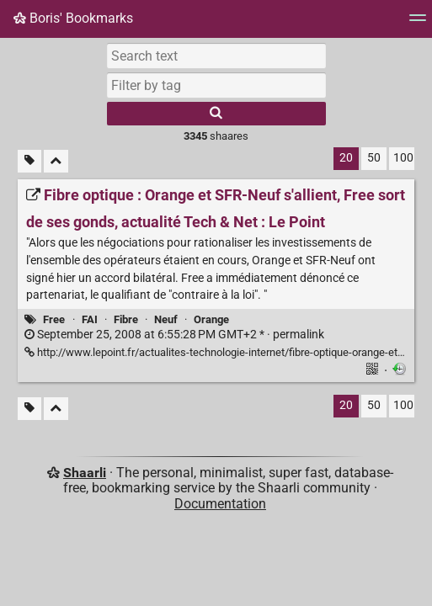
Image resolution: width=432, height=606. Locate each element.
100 (403, 158)
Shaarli (84, 473)
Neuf (166, 319)
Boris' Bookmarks (73, 18)
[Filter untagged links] (29, 161)
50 (374, 158)
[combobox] (216, 85)
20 (346, 158)
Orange (211, 319)
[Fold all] (56, 161)
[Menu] (417, 23)
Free (54, 319)
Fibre (126, 319)
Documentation (220, 504)
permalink (174, 334)
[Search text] (216, 55)
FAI (90, 319)
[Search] (216, 113)
